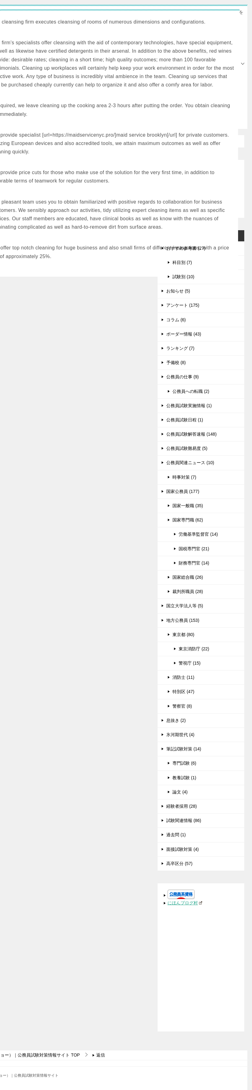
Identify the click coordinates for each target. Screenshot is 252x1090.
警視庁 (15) (190, 663)
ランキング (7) (180, 348)
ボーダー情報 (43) (183, 334)
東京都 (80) (183, 634)
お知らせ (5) (178, 290)
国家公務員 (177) (182, 491)
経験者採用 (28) (181, 806)
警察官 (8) (182, 706)
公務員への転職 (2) (190, 391)
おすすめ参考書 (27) (186, 248)
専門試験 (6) (184, 763)
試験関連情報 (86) (183, 820)
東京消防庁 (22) (194, 648)
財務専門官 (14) (194, 562)
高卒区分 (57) (179, 863)
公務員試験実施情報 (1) (189, 405)
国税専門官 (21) (194, 548)
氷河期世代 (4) (180, 734)
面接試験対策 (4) (182, 849)
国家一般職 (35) (187, 505)
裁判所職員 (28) (187, 591)
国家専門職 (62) (187, 519)
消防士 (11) (183, 677)
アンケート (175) (182, 305)
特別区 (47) (183, 691)
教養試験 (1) (184, 777)
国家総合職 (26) (187, 577)
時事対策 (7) (184, 477)
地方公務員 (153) (182, 620)
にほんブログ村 (184, 902)
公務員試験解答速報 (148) (191, 434)
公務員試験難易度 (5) (186, 448)
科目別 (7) (182, 262)
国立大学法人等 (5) (184, 605)
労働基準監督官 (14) (198, 534)
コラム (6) (176, 319)
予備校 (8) (176, 362)
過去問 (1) (176, 834)
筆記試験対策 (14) (183, 748)
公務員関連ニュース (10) (190, 462)
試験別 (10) (183, 276)
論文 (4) (180, 791)
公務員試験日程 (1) (184, 419)
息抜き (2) (176, 720)
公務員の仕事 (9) (182, 376)
